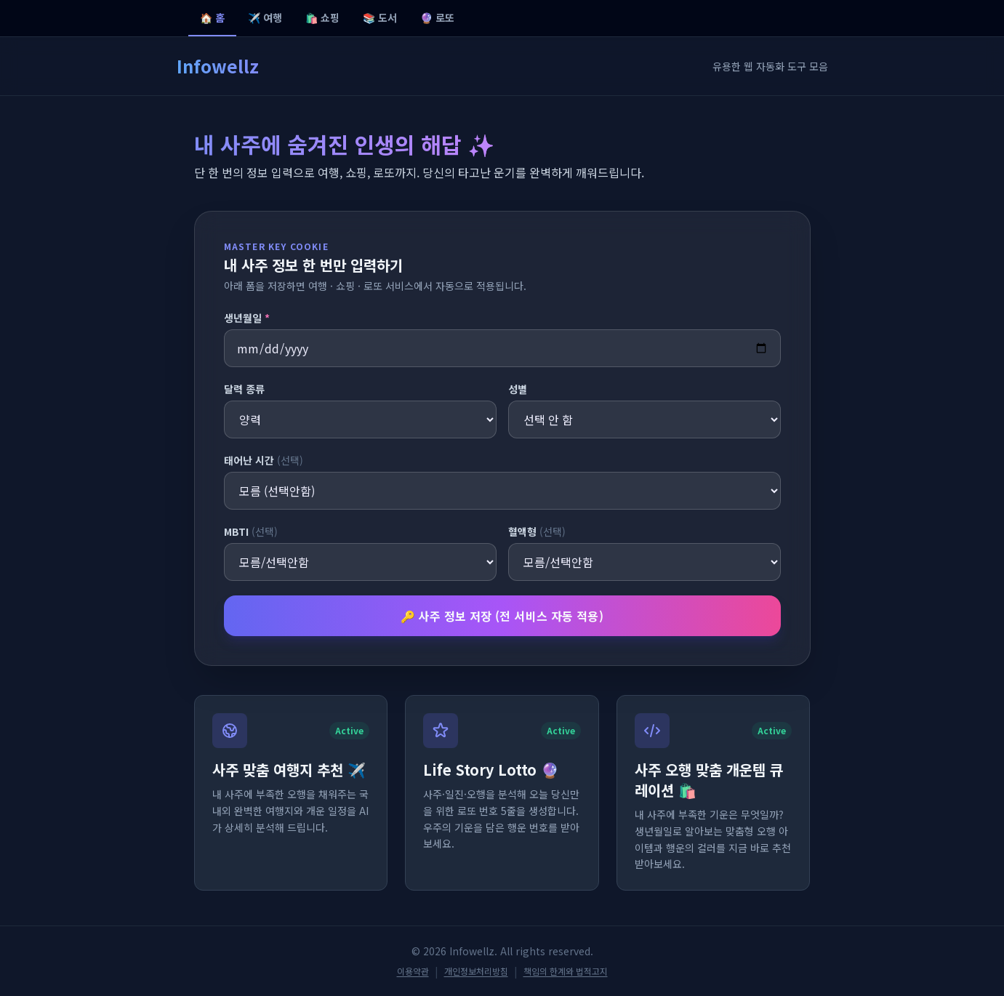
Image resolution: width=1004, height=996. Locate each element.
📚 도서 (380, 17)
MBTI (251, 531)
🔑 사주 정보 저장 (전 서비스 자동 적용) (502, 615)
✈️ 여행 (265, 17)
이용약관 (413, 971)
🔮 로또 (437, 17)
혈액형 (537, 531)
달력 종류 (244, 389)
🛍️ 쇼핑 (322, 17)
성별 (517, 389)
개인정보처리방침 (476, 971)
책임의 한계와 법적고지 (565, 971)
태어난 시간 (263, 460)
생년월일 (247, 317)
